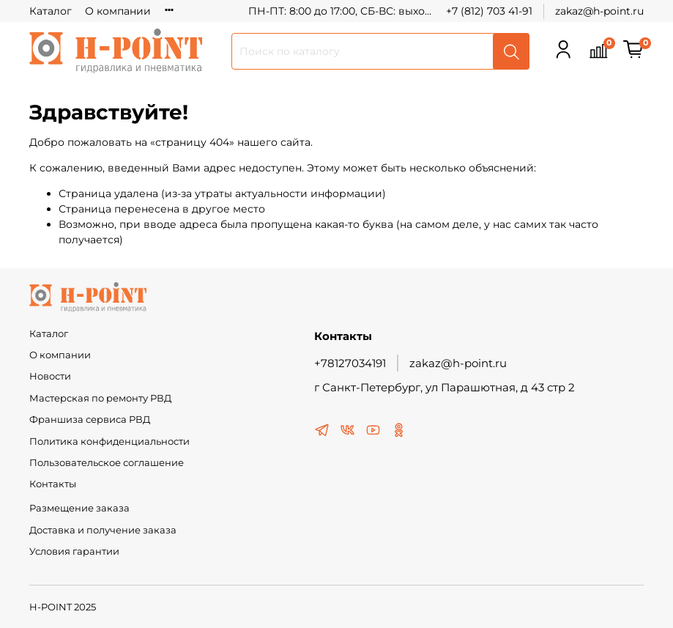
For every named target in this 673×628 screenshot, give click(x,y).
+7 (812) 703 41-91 (489, 11)
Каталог (50, 11)
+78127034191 (350, 363)
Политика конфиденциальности (109, 441)
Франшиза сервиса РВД (89, 419)
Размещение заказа (79, 508)
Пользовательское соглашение (106, 462)
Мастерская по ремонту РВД (100, 398)
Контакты (52, 484)
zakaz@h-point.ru (599, 11)
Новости (50, 376)
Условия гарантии (74, 551)
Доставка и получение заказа (102, 530)
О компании (118, 11)
